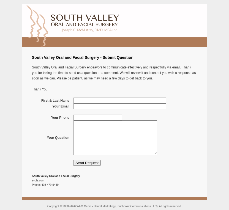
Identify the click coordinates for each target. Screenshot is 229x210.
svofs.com (38, 180)
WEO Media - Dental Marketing (96, 206)
